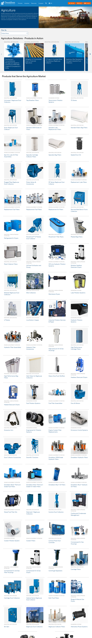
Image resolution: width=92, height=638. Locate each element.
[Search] (46, 3)
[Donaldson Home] (9, 3)
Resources (33, 3)
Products (20, 3)
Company (41, 3)
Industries (26, 3)
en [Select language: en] (50, 3)
